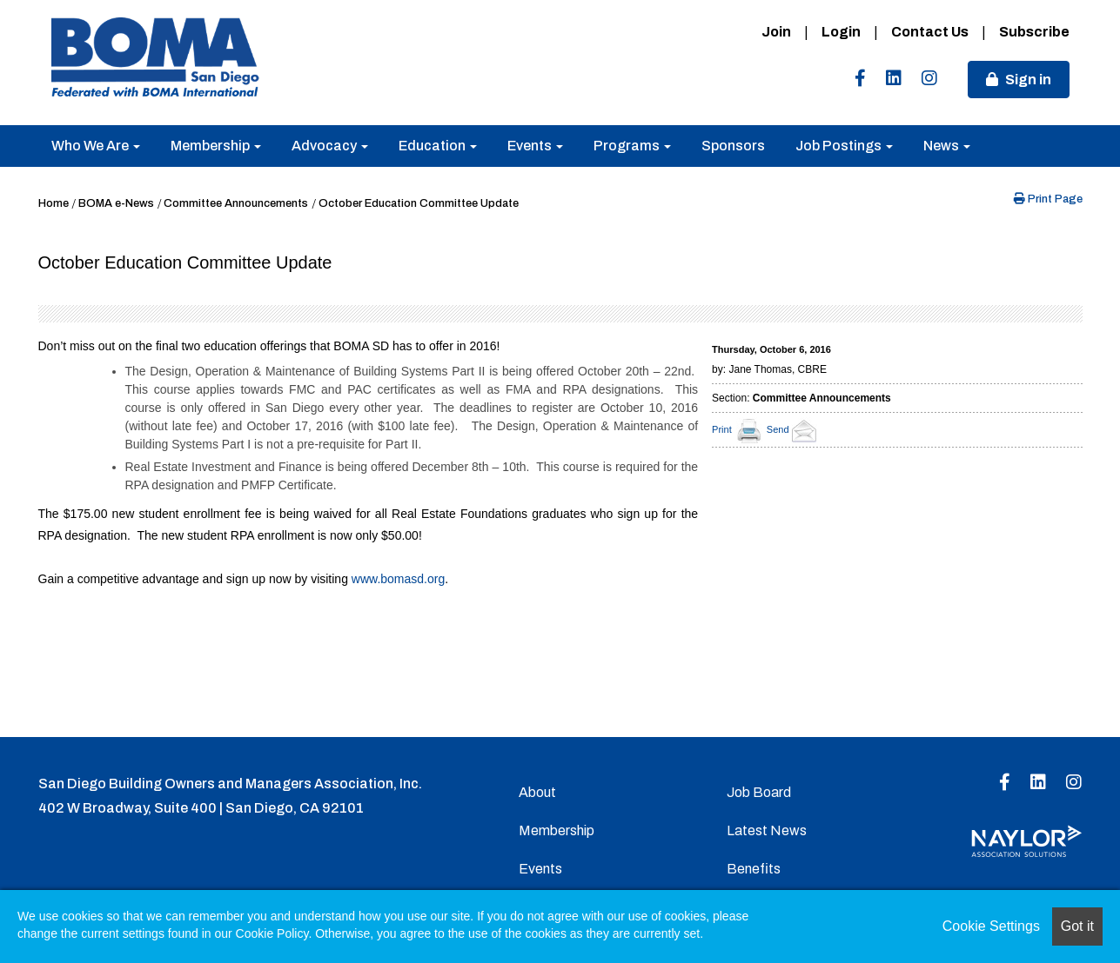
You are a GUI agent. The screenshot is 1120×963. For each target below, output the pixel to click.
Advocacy (330, 145)
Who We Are (95, 145)
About (537, 792)
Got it (1077, 926)
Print (722, 429)
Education (438, 145)
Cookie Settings (991, 926)
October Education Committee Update (419, 203)
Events (535, 145)
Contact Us (930, 31)
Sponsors (733, 145)
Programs (632, 145)
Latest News (767, 830)
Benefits (754, 868)
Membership (216, 145)
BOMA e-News (116, 203)
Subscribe (1034, 31)
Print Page (1048, 199)
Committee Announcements (236, 203)
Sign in (1028, 79)
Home (53, 203)
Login (841, 31)
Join (776, 31)
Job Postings (844, 145)
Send (794, 429)
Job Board (759, 792)
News (946, 145)
